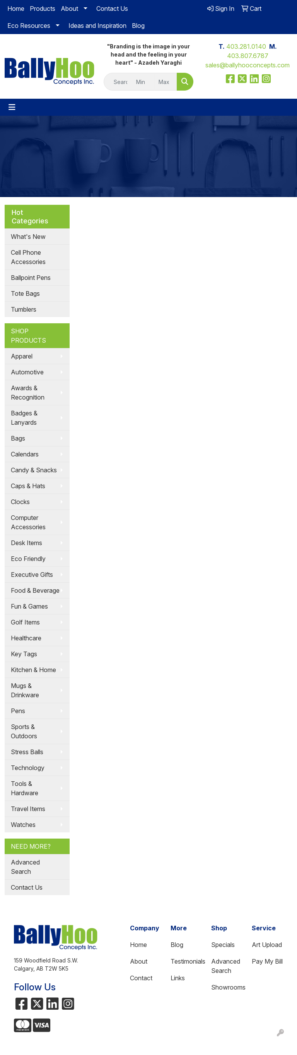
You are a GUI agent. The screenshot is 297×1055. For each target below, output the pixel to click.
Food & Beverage (35, 590)
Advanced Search (25, 866)
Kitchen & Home (33, 670)
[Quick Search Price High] (165, 82)
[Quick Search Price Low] (143, 82)
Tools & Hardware (24, 788)
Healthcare (26, 638)
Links (178, 978)
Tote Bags (25, 293)
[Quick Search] (118, 82)
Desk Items (26, 543)
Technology (27, 768)
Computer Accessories (28, 522)
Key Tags (24, 654)
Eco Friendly (28, 559)
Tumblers (23, 309)
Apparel (21, 356)
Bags (18, 438)
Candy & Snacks (34, 470)
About (69, 8)
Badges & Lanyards (24, 417)
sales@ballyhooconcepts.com (247, 65)
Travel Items (28, 809)
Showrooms (226, 987)
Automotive (27, 372)
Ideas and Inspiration (97, 25)
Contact (141, 978)
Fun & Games (29, 606)
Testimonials (186, 961)
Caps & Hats (28, 486)
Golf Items (25, 622)
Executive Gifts (32, 574)
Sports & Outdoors (24, 731)
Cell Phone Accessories (28, 257)
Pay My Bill (267, 961)
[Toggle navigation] (12, 107)
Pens (18, 711)
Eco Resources (28, 25)
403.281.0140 (246, 46)
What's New (28, 236)
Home (15, 8)
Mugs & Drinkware (25, 690)
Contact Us (112, 8)
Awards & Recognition (27, 392)
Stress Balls (27, 752)
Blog (138, 25)
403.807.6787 (247, 56)
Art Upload (267, 945)
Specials (223, 945)
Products (42, 8)
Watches (23, 825)
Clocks (20, 502)
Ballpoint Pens (31, 277)
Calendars (25, 454)
